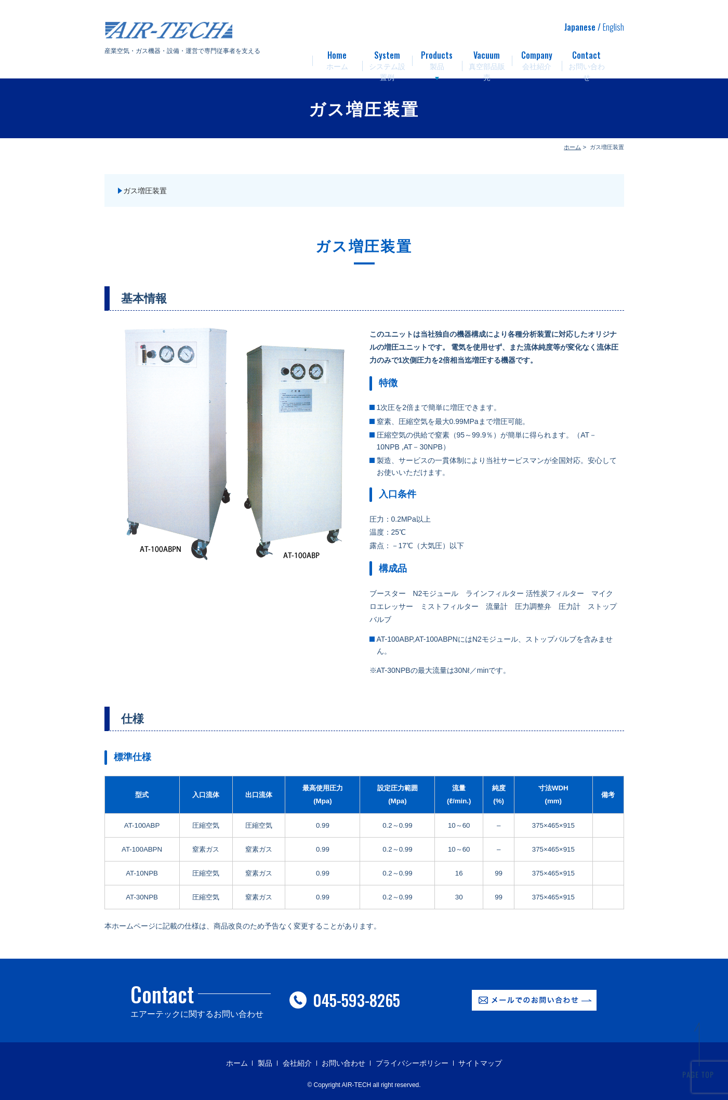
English (613, 27)
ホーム (337, 57)
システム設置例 (387, 57)
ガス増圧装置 (145, 191)
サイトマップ (480, 1063)
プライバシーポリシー (412, 1063)
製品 (437, 57)
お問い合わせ (587, 57)
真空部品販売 (487, 57)
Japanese (579, 27)
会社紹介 (537, 57)
